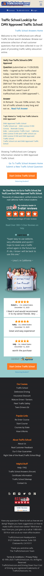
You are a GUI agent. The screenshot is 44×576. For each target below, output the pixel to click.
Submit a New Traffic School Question (24, 166)
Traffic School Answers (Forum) (22, 471)
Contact (11, 10)
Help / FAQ (22, 467)
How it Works (22, 431)
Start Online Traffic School (22, 175)
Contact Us (22, 483)
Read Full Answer (19, 108)
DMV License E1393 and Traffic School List (19, 133)
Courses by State (22, 427)
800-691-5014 (23, 10)
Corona (6, 128)
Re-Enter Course (22, 419)
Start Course (22, 423)
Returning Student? (22, 181)
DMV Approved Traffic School (14, 123)
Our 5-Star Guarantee (22, 451)
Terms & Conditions (15, 557)
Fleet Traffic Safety (22, 403)
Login (34, 10)
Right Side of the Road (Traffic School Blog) (22, 455)
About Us (22, 443)
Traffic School (22, 388)
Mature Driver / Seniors (22, 399)
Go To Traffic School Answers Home (26, 163)
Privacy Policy (31, 557)
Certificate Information (22, 475)
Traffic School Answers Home (29, 30)
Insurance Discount (22, 395)
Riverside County (17, 128)
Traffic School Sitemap (22, 479)
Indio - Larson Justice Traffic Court (16, 131)
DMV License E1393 (26, 126)
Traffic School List (10, 126)
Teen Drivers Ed (22, 407)
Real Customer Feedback (22, 447)
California (35, 131)
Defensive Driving (22, 391)
